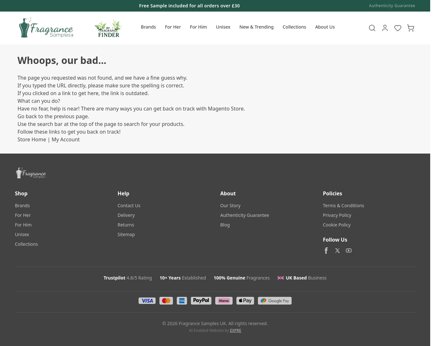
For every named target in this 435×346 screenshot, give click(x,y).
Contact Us (129, 205)
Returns (126, 225)
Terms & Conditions (343, 205)
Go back (27, 116)
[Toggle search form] (372, 28)
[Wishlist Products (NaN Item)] (398, 28)
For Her (173, 27)
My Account (66, 139)
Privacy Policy (337, 215)
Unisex (223, 27)
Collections (294, 27)
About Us (325, 27)
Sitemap (126, 234)
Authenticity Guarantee (392, 5)
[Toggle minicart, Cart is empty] (410, 28)
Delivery (126, 215)
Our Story (230, 205)
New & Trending (256, 27)
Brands (148, 27)
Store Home (32, 139)
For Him (198, 27)
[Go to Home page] (45, 27)
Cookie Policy (337, 225)
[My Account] (385, 28)
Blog (225, 225)
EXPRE (235, 330)
